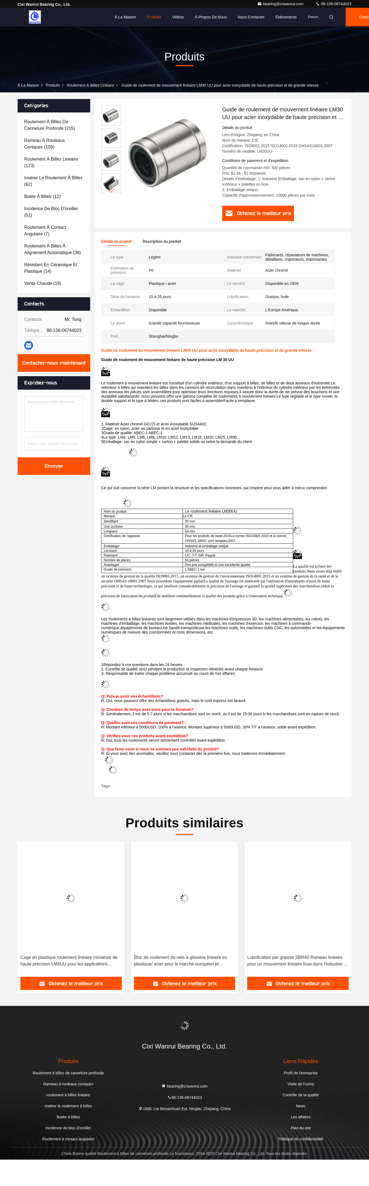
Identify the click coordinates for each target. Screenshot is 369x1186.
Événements (286, 17)
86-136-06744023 (333, 4)
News (300, 1106)
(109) (44, 143)
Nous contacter (251, 17)
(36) (52, 249)
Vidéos (178, 17)
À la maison (125, 17)
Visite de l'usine (300, 1084)
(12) (42, 196)
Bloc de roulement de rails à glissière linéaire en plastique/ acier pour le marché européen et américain (180, 961)
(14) (50, 268)
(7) (45, 230)
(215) (49, 125)
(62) (53, 181)
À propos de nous (211, 17)
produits (53, 85)
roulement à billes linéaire (90, 85)
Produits (154, 17)
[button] (111, 190)
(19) (42, 283)
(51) (51, 212)
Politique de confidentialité (300, 1139)
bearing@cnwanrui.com (280, 4)
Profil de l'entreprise (301, 1073)
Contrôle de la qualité (301, 1095)
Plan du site (301, 1128)
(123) (51, 162)
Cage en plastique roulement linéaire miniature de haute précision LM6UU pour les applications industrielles (68, 961)
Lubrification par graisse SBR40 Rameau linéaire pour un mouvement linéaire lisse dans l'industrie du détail (297, 961)
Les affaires (301, 1117)
